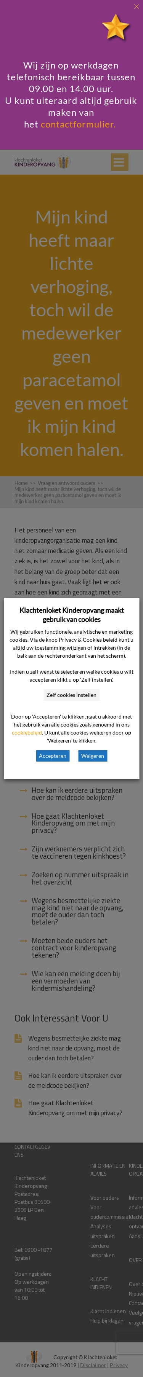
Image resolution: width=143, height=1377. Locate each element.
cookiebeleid (27, 732)
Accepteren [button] (52, 755)
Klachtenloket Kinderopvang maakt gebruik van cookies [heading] (71, 614)
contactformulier (77, 123)
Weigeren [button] (92, 755)
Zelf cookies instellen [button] (71, 695)
